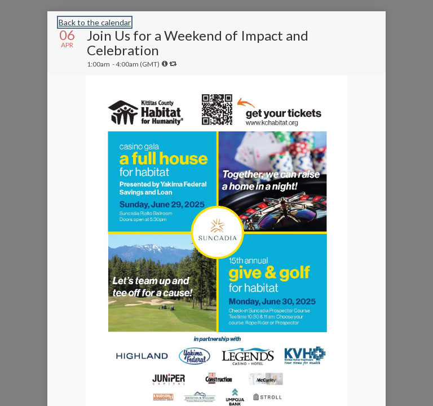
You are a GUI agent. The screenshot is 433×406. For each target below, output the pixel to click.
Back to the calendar (95, 22)
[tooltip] (164, 63)
